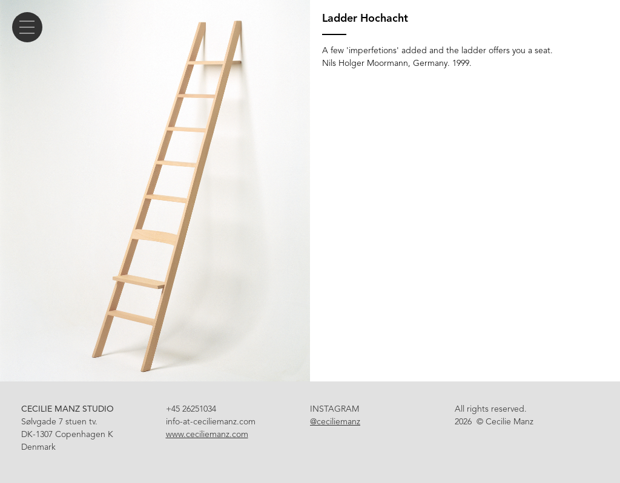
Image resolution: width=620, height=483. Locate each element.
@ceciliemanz (335, 422)
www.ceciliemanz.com (207, 434)
